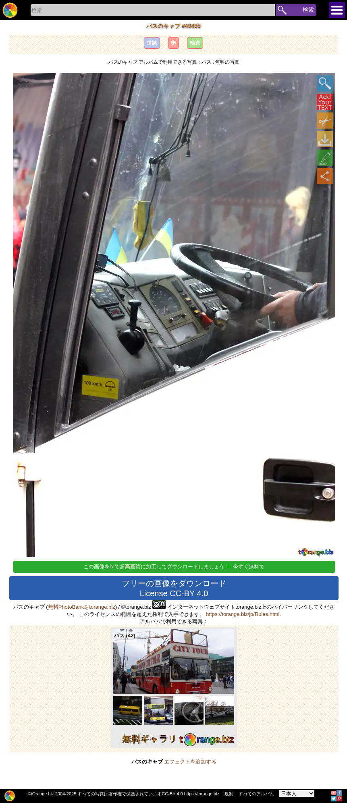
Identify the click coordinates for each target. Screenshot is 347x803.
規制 (228, 793)
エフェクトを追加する (190, 762)
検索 (308, 9)
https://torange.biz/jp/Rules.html (242, 614)
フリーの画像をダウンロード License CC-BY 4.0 (174, 588)
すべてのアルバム (256, 793)
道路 (152, 43)
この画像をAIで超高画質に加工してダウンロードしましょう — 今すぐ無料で (173, 567)
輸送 (195, 43)
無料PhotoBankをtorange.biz (81, 607)
